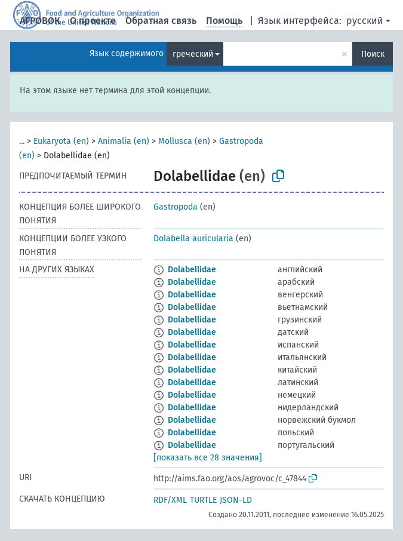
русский (364, 20)
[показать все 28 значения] (207, 458)
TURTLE (203, 500)
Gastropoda (175, 207)
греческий (193, 54)
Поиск (372, 54)
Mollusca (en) (184, 141)
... (21, 141)
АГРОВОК (40, 20)
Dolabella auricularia (193, 238)
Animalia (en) (123, 141)
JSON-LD (236, 500)
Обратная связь (160, 20)
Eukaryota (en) (61, 141)
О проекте (93, 20)
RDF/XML (170, 500)
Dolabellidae (192, 270)
